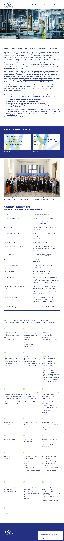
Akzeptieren (48, 538)
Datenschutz (51, 528)
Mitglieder (44, 4)
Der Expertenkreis (35, 4)
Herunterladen (8, 154)
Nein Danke (41, 538)
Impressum (40, 528)
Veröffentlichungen (55, 4)
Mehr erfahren (52, 536)
